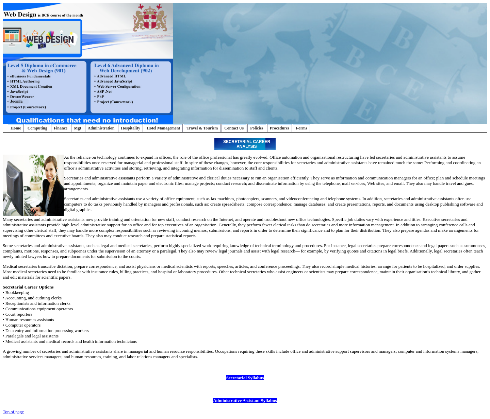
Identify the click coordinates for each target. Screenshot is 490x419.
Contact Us (234, 128)
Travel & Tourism (202, 128)
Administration (101, 128)
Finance (61, 128)
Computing (37, 128)
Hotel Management (163, 128)
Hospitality (130, 128)
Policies (256, 128)
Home (16, 128)
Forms (301, 128)
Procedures (280, 128)
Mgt (77, 128)
